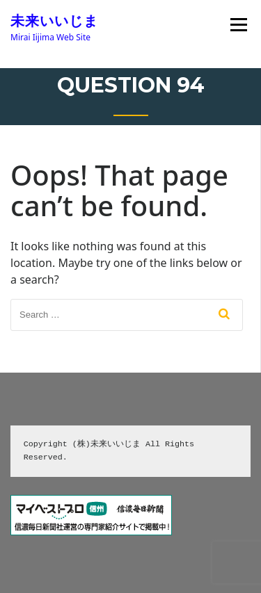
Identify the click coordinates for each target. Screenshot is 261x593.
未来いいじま (54, 21)
